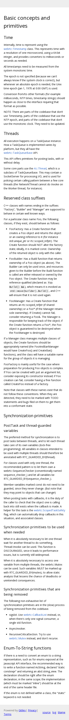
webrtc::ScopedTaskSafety (49, 510)
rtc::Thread (40, 168)
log (54, 712)
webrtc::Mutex (17, 638)
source (47, 712)
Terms (7, 714)
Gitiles (22, 710)
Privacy (32, 710)
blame (61, 712)
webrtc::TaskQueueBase (18, 152)
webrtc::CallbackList (35, 614)
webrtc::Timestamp (15, 49)
